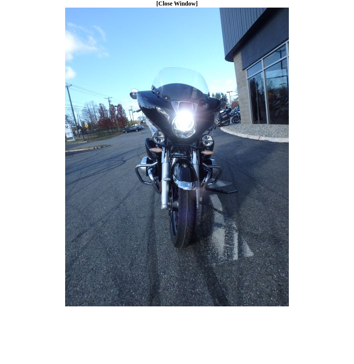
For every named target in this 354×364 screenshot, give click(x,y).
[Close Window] (177, 3)
